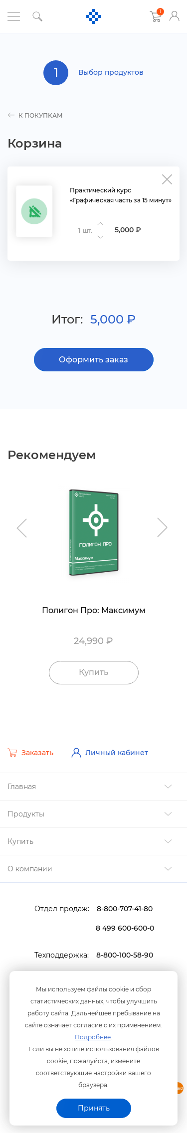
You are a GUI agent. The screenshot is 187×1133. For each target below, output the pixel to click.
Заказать (30, 752)
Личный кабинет (109, 753)
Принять (94, 1108)
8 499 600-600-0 (125, 928)
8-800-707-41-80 (125, 908)
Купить (93, 672)
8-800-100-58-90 (124, 955)
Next (163, 523)
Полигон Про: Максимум (94, 610)
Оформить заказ (93, 359)
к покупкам (35, 115)
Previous (24, 523)
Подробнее (93, 1037)
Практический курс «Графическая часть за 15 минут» (121, 195)
